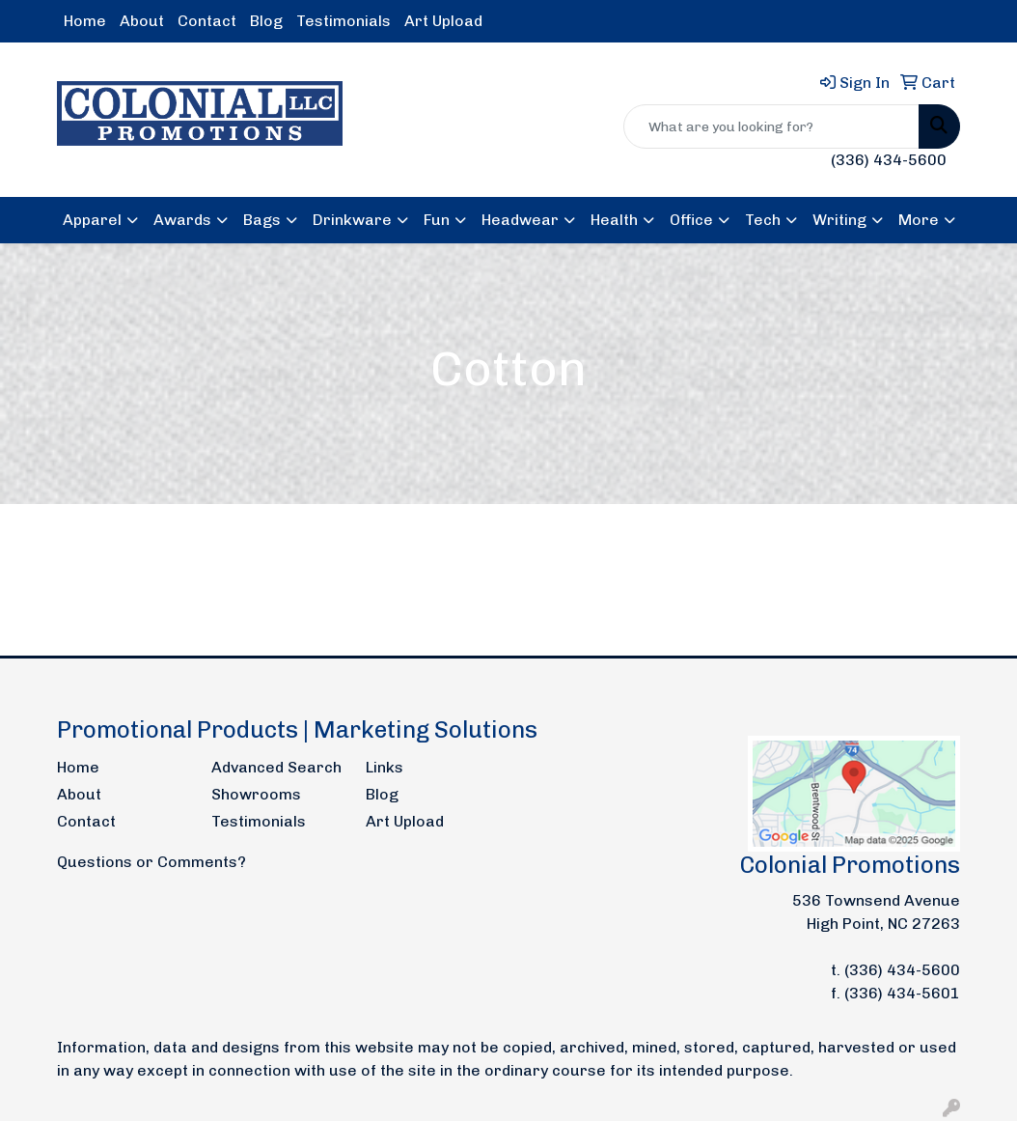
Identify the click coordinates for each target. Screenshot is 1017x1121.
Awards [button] (182, 219)
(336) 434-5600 (889, 160)
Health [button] (614, 219)
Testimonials (343, 21)
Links (384, 767)
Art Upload (443, 21)
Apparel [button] (92, 219)
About (142, 21)
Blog (266, 21)
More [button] (918, 219)
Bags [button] (262, 219)
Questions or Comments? (151, 862)
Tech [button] (763, 219)
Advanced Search (276, 767)
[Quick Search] (771, 126)
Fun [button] (437, 219)
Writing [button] (839, 219)
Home (85, 21)
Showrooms (256, 794)
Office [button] (691, 219)
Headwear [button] (520, 219)
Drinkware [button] (352, 219)
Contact (207, 21)
